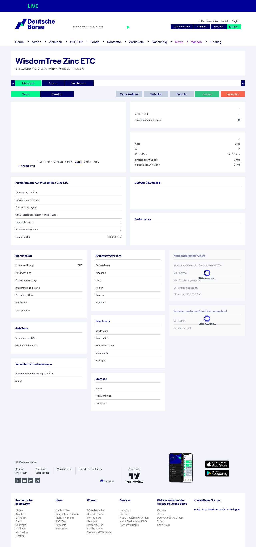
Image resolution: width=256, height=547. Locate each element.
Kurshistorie (79, 83)
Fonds (95, 42)
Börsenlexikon (95, 525)
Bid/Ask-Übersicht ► (148, 183)
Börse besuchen (96, 510)
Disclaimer (40, 469)
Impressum (21, 472)
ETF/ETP (76, 42)
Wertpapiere (94, 517)
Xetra (25, 94)
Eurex (160, 521)
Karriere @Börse (129, 525)
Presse (161, 514)
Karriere (161, 510)
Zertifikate (136, 42)
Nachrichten (63, 510)
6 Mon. (69, 161)
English (236, 21)
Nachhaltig (159, 42)
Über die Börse (95, 514)
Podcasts (61, 525)
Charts (53, 83)
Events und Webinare (99, 532)
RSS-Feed (61, 521)
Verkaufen (233, 94)
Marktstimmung (65, 517)
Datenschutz (42, 472)
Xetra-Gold (163, 525)
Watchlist (202, 26)
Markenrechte (64, 469)
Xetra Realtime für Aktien (134, 517)
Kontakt (225, 21)
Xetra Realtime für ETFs (133, 521)
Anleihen (55, 42)
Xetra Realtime (182, 26)
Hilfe (201, 21)
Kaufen (207, 94)
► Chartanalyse (26, 165)
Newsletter (212, 21)
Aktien (36, 42)
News (179, 42)
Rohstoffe (114, 42)
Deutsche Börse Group (170, 517)
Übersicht (28, 83)
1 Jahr (78, 161)
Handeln (92, 521)
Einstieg (215, 42)
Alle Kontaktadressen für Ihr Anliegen (217, 509)
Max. (96, 161)
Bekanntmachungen (67, 514)
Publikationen (95, 528)
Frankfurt (57, 94)
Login (233, 26)
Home (19, 42)
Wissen (196, 42)
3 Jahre (87, 161)
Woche (48, 161)
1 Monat (58, 161)
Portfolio (218, 26)
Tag (40, 161)
